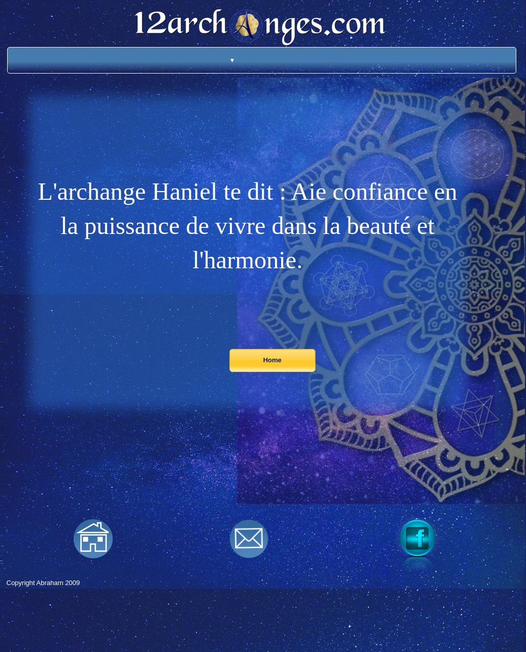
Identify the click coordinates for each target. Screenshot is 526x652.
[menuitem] (219, 60)
